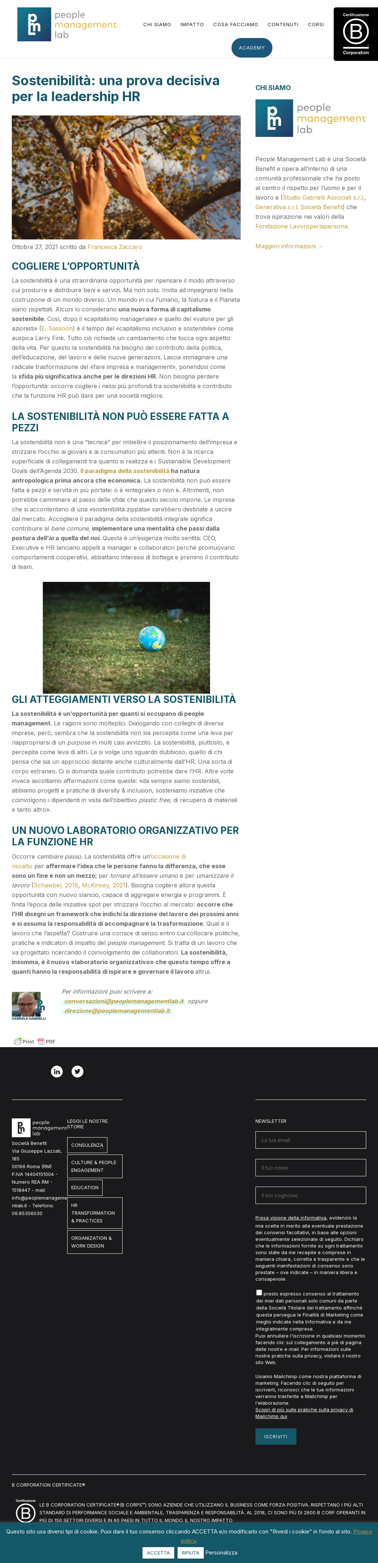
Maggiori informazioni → (289, 246)
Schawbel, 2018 (56, 885)
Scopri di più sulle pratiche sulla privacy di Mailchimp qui (304, 1413)
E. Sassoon (57, 328)
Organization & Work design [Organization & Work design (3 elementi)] (91, 1242)
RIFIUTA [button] (190, 1553)
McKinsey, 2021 (104, 885)
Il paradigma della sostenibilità (124, 471)
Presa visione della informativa (290, 1218)
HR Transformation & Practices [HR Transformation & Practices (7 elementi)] (93, 1213)
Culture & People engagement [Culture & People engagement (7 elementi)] (93, 1166)
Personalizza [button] (221, 1552)
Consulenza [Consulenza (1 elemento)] (87, 1145)
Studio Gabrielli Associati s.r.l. (323, 197)
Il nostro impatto (209, 1520)
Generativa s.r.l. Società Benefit (299, 207)
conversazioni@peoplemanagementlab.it (123, 1001)
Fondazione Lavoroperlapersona (301, 226)
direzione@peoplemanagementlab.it (117, 1010)
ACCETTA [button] (158, 1553)
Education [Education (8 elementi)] (85, 1187)
